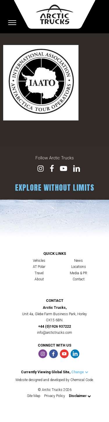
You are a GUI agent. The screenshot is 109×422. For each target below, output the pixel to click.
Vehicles (39, 261)
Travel (39, 273)
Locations (78, 267)
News (78, 261)
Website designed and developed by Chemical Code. (54, 380)
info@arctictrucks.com (54, 333)
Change (79, 372)
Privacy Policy (54, 396)
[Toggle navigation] (12, 23)
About (39, 279)
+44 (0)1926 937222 (54, 326)
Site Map (33, 396)
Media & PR (78, 273)
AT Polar (39, 267)
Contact (79, 279)
